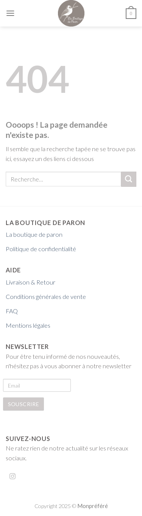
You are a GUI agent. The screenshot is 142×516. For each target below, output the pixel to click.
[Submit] (128, 179)
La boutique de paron (34, 234)
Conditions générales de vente (46, 296)
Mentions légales (28, 325)
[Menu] (10, 13)
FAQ (12, 310)
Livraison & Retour (30, 282)
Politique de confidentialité (41, 248)
